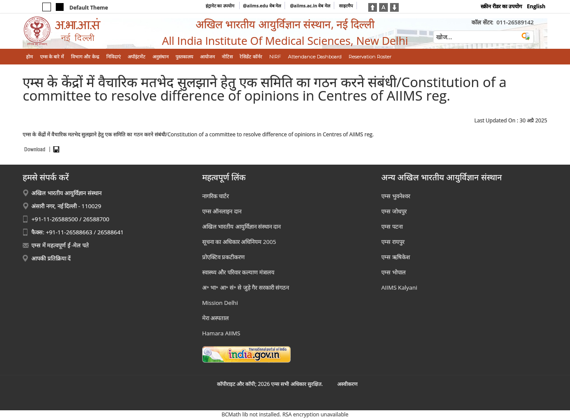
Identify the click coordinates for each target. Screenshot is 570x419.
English (536, 6)
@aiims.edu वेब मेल (262, 6)
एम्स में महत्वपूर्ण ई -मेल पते (59, 245)
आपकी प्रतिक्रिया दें (51, 258)
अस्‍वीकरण (347, 384)
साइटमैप (346, 6)
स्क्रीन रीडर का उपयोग (501, 6)
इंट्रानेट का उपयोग (221, 6)
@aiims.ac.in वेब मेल (310, 6)
